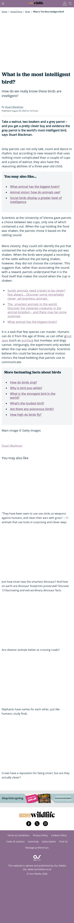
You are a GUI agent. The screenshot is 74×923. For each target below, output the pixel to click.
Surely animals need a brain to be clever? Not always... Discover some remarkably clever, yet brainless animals (36, 294)
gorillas (27, 340)
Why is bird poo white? (26, 388)
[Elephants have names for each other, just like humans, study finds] (37, 681)
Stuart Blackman (12, 446)
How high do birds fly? (25, 415)
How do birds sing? (23, 382)
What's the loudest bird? (27, 403)
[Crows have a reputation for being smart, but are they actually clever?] (37, 745)
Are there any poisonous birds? (32, 409)
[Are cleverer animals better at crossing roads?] (37, 621)
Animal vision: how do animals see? (35, 192)
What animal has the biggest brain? (35, 187)
